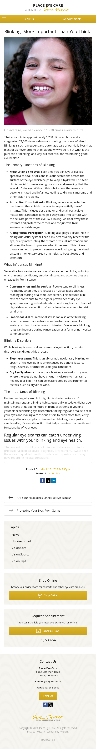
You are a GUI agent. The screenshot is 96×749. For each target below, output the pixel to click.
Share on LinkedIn (53, 480)
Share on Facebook (42, 480)
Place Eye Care (47, 728)
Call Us (29, 19)
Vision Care (19, 548)
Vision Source (20, 554)
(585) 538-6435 (52, 681)
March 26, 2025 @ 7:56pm (55, 469)
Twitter (50, 705)
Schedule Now (47, 630)
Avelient (64, 731)
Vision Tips (54, 473)
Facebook (45, 705)
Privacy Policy (34, 731)
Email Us (48, 695)
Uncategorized (21, 541)
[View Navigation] (5, 19)
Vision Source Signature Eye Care (48, 717)
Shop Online (47, 595)
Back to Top (48, 740)
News (15, 535)
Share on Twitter (48, 480)
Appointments (72, 19)
